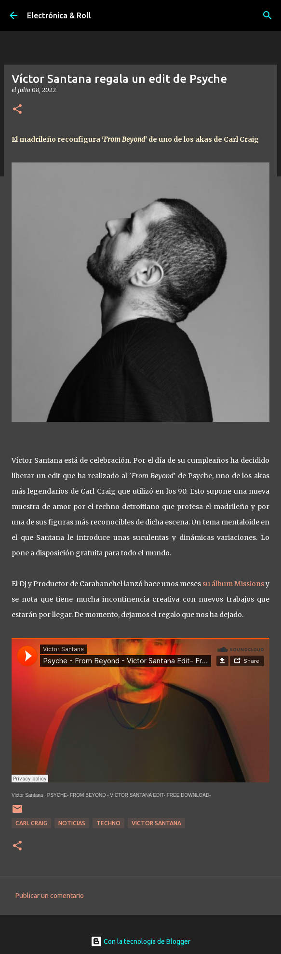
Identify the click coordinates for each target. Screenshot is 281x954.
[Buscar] (267, 15)
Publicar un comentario (49, 896)
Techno (108, 823)
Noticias (71, 823)
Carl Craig (31, 823)
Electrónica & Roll (59, 15)
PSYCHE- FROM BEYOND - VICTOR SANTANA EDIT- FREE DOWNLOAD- (129, 795)
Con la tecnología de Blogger (140, 941)
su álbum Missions (233, 583)
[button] (17, 109)
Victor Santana (27, 795)
